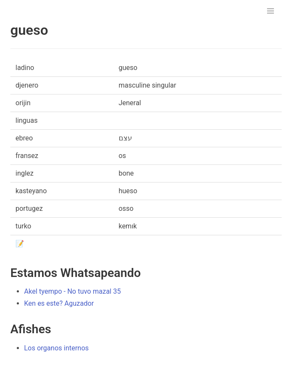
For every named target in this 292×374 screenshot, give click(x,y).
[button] (270, 11)
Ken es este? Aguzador (59, 303)
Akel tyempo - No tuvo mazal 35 (72, 291)
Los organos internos (56, 348)
